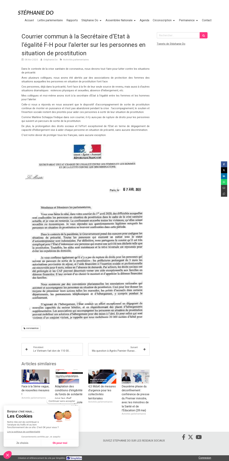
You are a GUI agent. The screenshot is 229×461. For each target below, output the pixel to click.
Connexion (205, 457)
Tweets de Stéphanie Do (171, 43)
